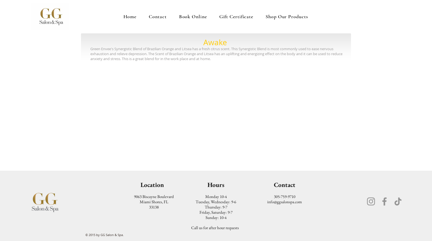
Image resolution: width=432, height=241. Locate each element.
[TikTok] (398, 201)
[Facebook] (384, 201)
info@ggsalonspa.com (284, 201)
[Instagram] (371, 201)
